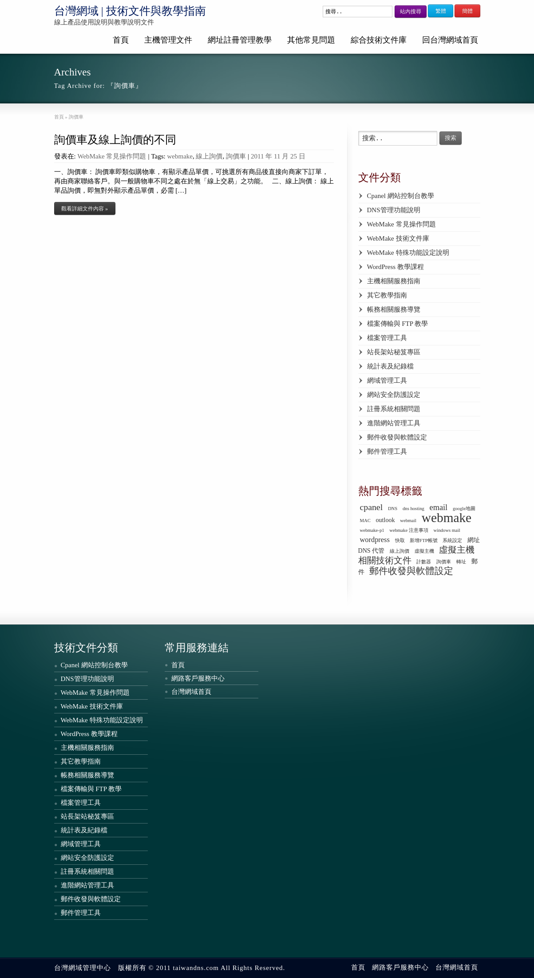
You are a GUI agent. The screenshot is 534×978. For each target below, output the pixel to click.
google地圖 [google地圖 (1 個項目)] (464, 508)
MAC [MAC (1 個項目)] (365, 520)
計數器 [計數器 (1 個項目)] (423, 561)
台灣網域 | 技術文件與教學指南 (130, 11)
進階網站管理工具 (393, 423)
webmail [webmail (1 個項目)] (408, 520)
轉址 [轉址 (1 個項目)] (461, 561)
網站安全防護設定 (393, 394)
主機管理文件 (168, 40)
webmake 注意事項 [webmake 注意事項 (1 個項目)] (408, 530)
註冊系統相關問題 (393, 408)
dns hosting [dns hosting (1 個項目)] (413, 508)
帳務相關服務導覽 (393, 309)
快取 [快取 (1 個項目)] (400, 540)
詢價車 (236, 156)
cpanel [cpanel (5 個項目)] (371, 507)
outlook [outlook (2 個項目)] (385, 519)
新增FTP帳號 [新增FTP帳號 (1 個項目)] (423, 540)
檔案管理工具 (387, 337)
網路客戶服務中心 (198, 678)
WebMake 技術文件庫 (398, 238)
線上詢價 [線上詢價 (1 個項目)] (399, 551)
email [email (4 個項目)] (439, 507)
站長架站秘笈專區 (393, 352)
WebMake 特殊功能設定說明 (408, 252)
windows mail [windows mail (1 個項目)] (447, 530)
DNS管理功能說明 (393, 210)
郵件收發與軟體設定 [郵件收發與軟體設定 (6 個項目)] (411, 571)
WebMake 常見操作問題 (111, 156)
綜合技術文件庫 (379, 40)
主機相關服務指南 (393, 281)
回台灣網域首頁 (450, 40)
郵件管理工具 (387, 451)
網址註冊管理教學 (240, 40)
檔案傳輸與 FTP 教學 (397, 323)
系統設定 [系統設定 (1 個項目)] (452, 540)
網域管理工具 (387, 380)
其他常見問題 (311, 40)
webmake (180, 156)
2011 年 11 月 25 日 (278, 156)
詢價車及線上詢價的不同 (115, 140)
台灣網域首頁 (191, 691)
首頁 (121, 40)
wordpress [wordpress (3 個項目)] (375, 539)
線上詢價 (209, 156)
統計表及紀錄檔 (390, 366)
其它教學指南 (387, 295)
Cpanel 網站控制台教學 (400, 195)
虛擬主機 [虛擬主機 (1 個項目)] (424, 551)
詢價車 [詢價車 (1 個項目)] (443, 561)
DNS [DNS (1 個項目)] (392, 508)
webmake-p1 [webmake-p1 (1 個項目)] (372, 530)
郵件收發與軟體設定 (397, 437)
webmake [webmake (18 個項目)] (446, 518)
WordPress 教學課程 (395, 266)
